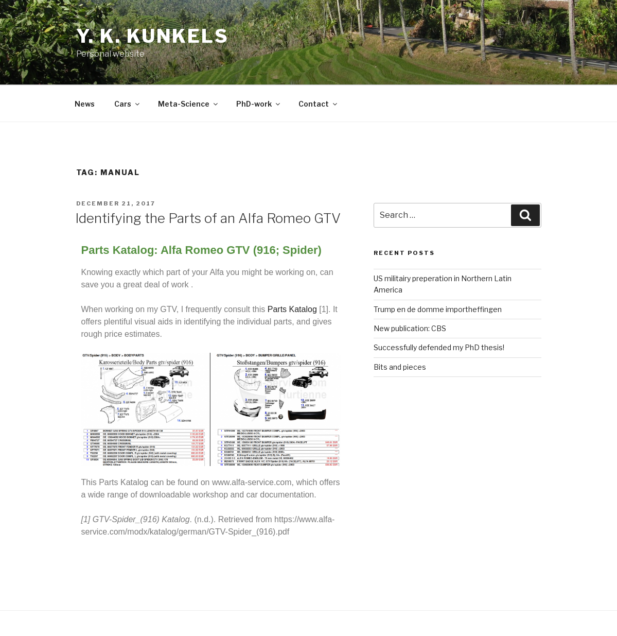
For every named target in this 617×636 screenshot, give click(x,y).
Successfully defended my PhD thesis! (439, 347)
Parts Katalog (292, 309)
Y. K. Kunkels (152, 36)
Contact (318, 103)
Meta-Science (188, 103)
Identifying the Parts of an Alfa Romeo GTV (208, 218)
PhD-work (258, 103)
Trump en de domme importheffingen (438, 309)
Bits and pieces (400, 367)
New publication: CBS (410, 328)
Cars (127, 103)
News (85, 103)
